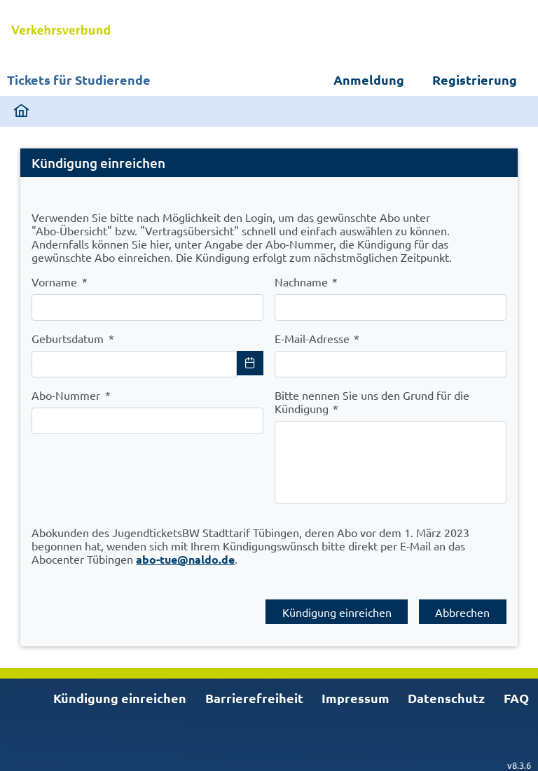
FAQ (516, 698)
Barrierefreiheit (254, 698)
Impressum (355, 698)
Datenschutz (446, 698)
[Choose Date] (250, 363)
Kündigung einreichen (119, 698)
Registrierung (474, 79)
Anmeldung (368, 79)
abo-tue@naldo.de (185, 559)
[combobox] (134, 364)
